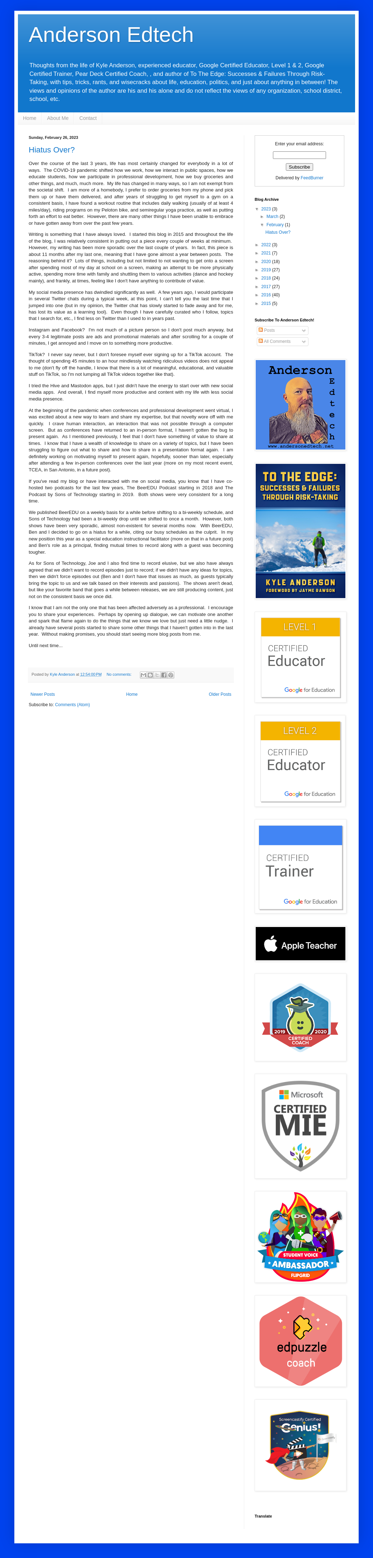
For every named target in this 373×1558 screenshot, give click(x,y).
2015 (266, 303)
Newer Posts (42, 694)
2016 (266, 294)
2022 (266, 244)
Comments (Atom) (72, 704)
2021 (266, 253)
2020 (266, 261)
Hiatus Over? (52, 149)
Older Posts (220, 694)
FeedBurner (312, 177)
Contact (87, 118)
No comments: (120, 674)
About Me (58, 118)
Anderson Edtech (111, 35)
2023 (266, 209)
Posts (267, 330)
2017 (266, 286)
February (275, 224)
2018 (266, 278)
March (273, 216)
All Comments (275, 341)
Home (29, 118)
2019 (266, 269)
